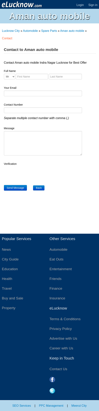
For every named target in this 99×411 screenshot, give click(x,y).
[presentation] (32, 174)
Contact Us (58, 369)
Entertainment (60, 269)
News (6, 249)
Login (80, 5)
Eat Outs (56, 259)
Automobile (30, 30)
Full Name (10, 70)
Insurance (57, 298)
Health (7, 279)
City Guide (10, 259)
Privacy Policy (60, 329)
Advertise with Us (63, 338)
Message (9, 128)
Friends (55, 279)
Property (9, 308)
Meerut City (79, 405)
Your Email (10, 87)
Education (10, 269)
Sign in (93, 5)
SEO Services (21, 405)
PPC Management (51, 405)
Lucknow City (11, 30)
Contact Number (13, 104)
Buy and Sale (12, 298)
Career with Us (61, 348)
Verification (10, 163)
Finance (55, 288)
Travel (7, 288)
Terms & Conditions (65, 319)
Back (39, 187)
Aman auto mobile (72, 30)
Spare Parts (49, 30)
